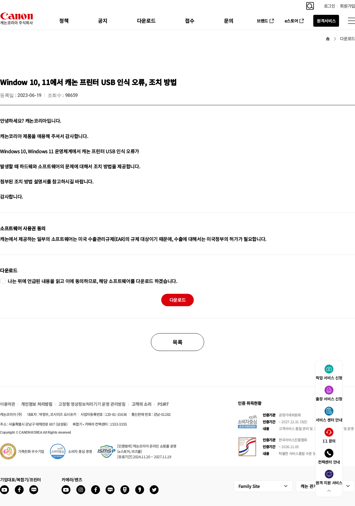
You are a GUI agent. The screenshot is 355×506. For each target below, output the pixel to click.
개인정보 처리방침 (36, 404)
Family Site (249, 486)
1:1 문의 (328, 441)
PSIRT (163, 404)
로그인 (329, 6)
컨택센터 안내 (329, 462)
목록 (177, 342)
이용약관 (7, 404)
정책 (63, 20)
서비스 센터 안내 (329, 420)
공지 (102, 20)
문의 (228, 20)
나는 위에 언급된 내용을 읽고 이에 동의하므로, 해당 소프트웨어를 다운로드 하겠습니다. (92, 281)
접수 (189, 20)
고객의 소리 (141, 404)
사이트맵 (351, 21)
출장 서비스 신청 (329, 399)
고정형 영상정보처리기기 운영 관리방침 (91, 404)
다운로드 (146, 20)
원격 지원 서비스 (329, 483)
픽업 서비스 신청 (329, 378)
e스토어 (291, 21)
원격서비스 (326, 21)
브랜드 (262, 21)
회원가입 (347, 6)
